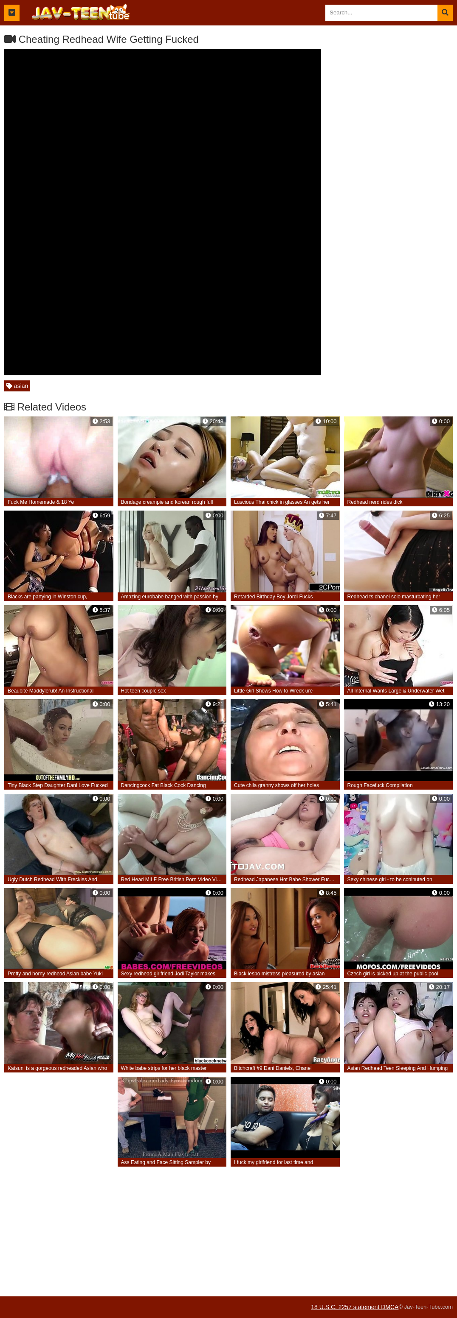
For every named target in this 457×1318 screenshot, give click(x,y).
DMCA (389, 1307)
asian (17, 386)
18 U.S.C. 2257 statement (346, 1307)
